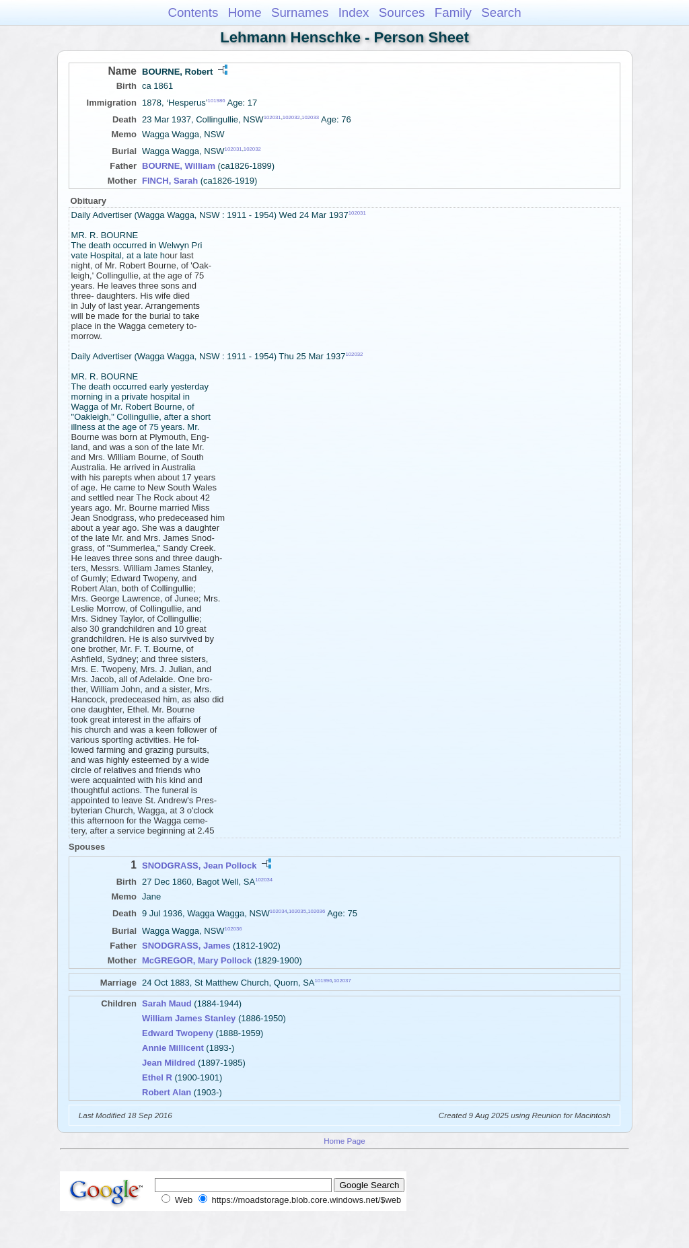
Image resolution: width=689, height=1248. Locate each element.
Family (453, 12)
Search (501, 12)
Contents (193, 12)
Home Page (344, 1140)
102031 (272, 117)
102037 (342, 981)
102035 (297, 911)
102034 (264, 880)
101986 (216, 101)
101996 (323, 981)
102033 (310, 117)
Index (353, 12)
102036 (316, 911)
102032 (291, 117)
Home (245, 12)
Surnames (299, 12)
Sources (402, 12)
